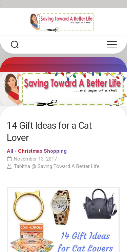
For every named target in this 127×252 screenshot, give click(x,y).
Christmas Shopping (42, 151)
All (10, 151)
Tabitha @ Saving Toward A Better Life (57, 166)
